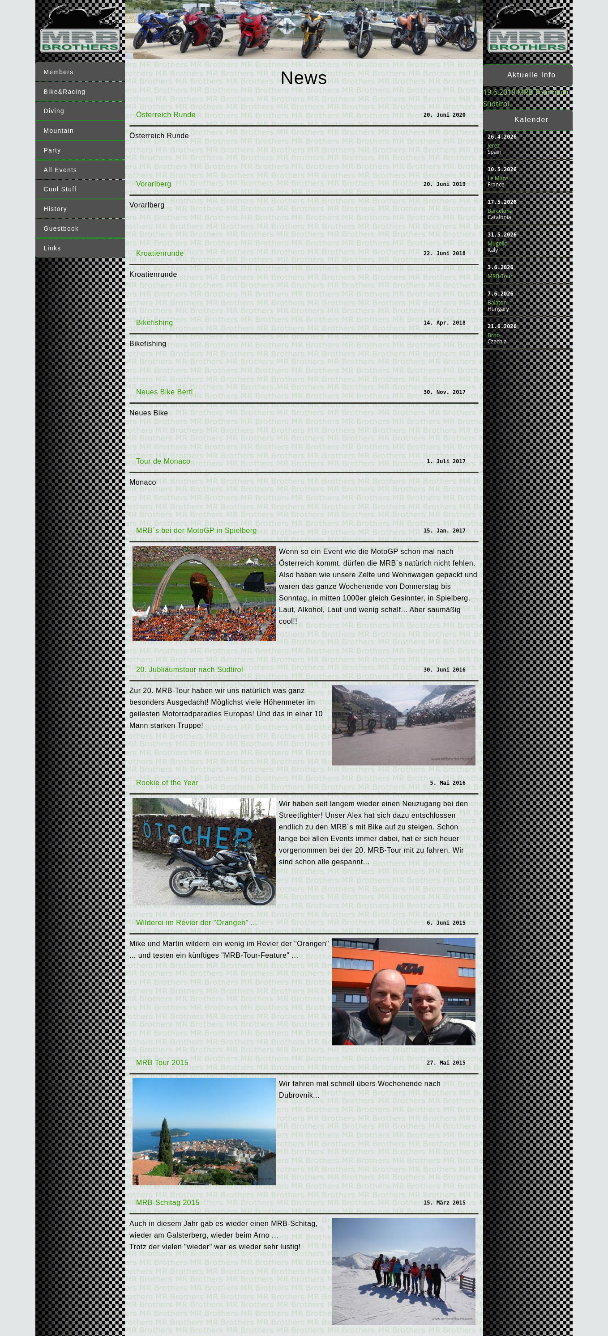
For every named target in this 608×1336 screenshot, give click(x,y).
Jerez (494, 145)
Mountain (59, 129)
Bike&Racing (65, 91)
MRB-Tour (500, 276)
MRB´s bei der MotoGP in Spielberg (196, 530)
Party (53, 148)
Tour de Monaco (163, 461)
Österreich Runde (166, 114)
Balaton (497, 302)
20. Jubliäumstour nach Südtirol (189, 669)
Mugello (498, 243)
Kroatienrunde (160, 253)
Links (53, 243)
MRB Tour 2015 (162, 1062)
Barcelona (500, 211)
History (56, 205)
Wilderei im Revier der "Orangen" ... (196, 922)
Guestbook (62, 224)
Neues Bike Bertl (164, 392)
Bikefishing (154, 322)
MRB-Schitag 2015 (168, 1202)
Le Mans (498, 178)
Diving (54, 110)
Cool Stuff (61, 186)
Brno (494, 335)
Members (59, 72)
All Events (61, 167)
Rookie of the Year (167, 782)
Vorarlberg (153, 184)
